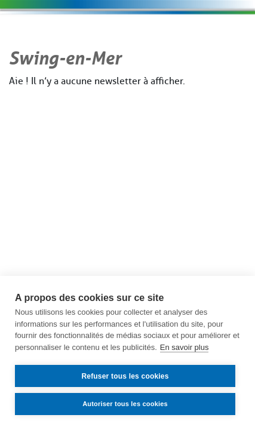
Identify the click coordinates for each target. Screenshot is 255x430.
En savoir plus (184, 347)
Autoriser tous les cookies (125, 403)
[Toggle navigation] (210, 33)
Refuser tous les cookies (124, 376)
